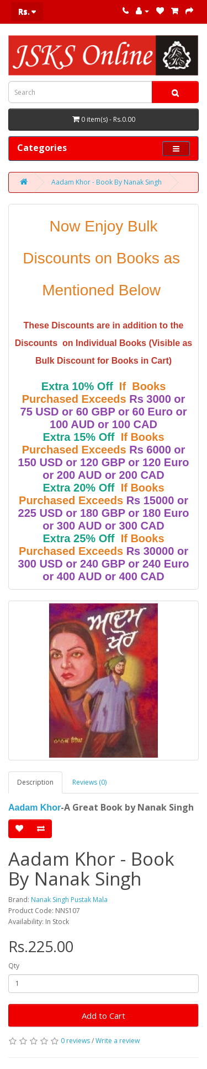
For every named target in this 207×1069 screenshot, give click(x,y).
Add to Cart (103, 1015)
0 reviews (75, 1040)
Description (35, 782)
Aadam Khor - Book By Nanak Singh (106, 182)
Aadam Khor (34, 807)
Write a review (117, 1040)
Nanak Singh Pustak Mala (69, 899)
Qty (13, 965)
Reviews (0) (89, 782)
